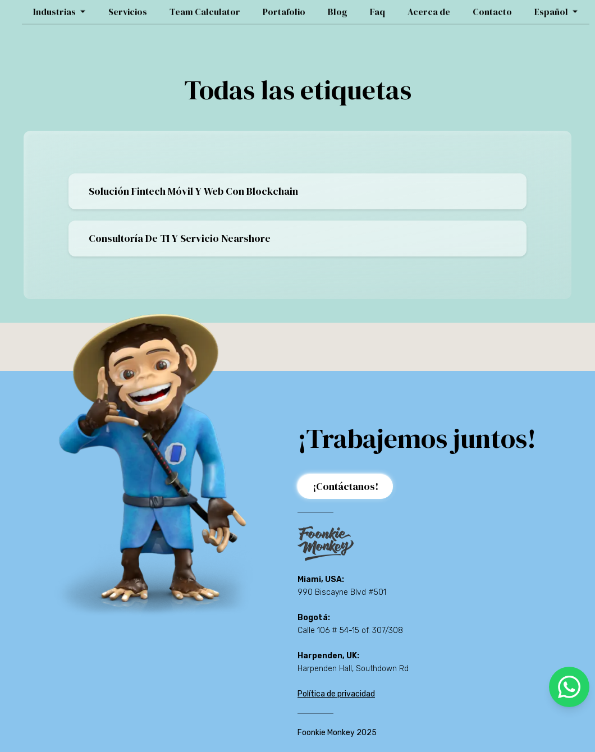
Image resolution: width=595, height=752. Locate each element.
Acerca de (429, 8)
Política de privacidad (336, 694)
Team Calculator (205, 8)
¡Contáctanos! (345, 486)
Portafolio (284, 8)
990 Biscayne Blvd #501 (342, 592)
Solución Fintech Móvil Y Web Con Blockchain (193, 191)
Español (556, 8)
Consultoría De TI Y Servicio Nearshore (180, 238)
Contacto (492, 8)
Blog (337, 8)
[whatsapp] (569, 687)
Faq (377, 8)
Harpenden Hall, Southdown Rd (353, 668)
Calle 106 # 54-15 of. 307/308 (350, 630)
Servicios (127, 8)
